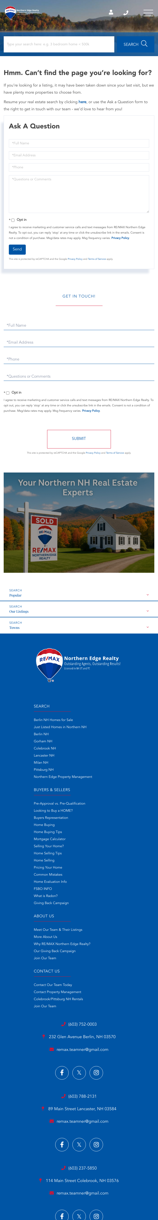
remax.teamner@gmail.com (78, 920)
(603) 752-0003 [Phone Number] (79, 894)
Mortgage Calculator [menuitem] (95, 757)
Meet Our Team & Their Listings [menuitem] (29, 848)
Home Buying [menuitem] (89, 743)
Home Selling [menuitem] (89, 778)
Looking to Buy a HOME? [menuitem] (98, 729)
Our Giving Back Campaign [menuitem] (26, 869)
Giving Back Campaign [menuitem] (96, 821)
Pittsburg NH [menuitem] (15, 771)
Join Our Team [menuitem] (16, 876)
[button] (135, 46)
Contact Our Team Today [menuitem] (98, 848)
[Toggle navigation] (148, 13)
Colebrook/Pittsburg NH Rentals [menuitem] (103, 862)
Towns (14, 629)
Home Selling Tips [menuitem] (93, 771)
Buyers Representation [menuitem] (96, 736)
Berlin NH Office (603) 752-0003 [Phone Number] (124, 13)
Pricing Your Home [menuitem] (93, 785)
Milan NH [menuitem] (12, 764)
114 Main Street (79, 1053)
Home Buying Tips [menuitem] (93, 750)
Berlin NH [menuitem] (12, 736)
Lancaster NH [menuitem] (15, 757)
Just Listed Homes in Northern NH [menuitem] (31, 729)
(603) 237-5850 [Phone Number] (79, 1039)
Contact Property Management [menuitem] (102, 855)
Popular (15, 596)
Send (17, 251)
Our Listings (18, 612)
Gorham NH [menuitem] (14, 743)
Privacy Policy (120, 239)
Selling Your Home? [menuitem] (94, 764)
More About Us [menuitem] (16, 855)
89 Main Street (79, 980)
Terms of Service (97, 261)
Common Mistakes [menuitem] (93, 793)
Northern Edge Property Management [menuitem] (34, 778)
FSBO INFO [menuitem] (88, 807)
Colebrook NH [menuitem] (16, 750)
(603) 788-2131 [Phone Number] (79, 967)
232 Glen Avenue (79, 908)
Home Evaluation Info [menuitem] (95, 800)
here (82, 104)
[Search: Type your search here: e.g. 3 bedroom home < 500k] (59, 46)
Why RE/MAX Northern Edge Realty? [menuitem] (33, 862)
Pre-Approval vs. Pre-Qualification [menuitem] (105, 721)
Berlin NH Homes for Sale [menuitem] (24, 721)
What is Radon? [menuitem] (91, 814)
